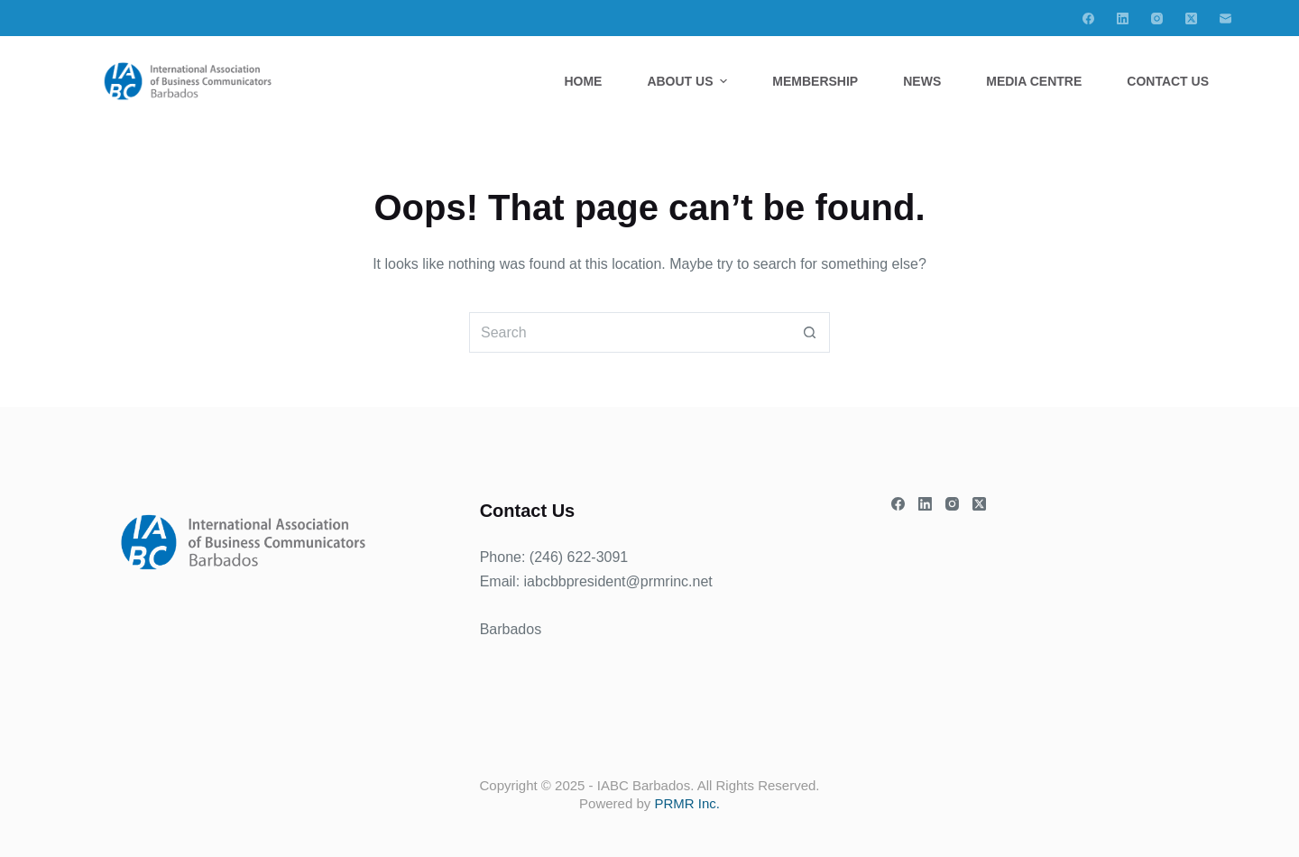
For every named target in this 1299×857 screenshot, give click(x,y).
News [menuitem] (922, 81)
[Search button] (809, 332)
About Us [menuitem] (689, 81)
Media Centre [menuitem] (1034, 81)
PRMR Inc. (687, 803)
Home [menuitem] (583, 81)
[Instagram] (1157, 18)
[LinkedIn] (1123, 18)
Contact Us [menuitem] (1168, 81)
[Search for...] (629, 332)
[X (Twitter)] (1191, 18)
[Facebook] (1088, 18)
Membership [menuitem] (815, 81)
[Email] (1225, 18)
